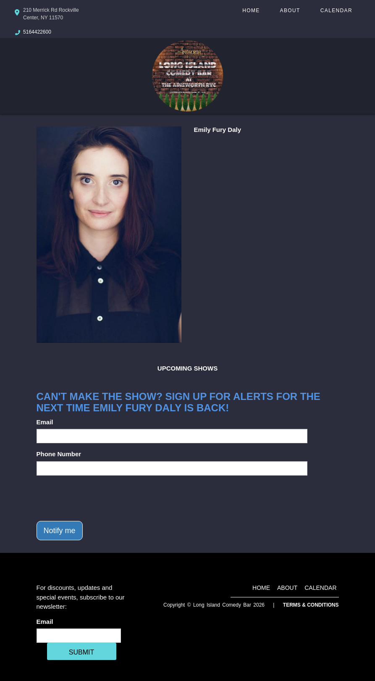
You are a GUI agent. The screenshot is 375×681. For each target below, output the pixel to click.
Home (251, 10)
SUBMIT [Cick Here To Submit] (81, 652)
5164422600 (37, 32)
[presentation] (100, 498)
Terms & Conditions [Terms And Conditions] (311, 605)
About (290, 10)
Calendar (336, 10)
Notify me (60, 530)
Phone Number (59, 454)
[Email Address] (79, 635)
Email (45, 422)
